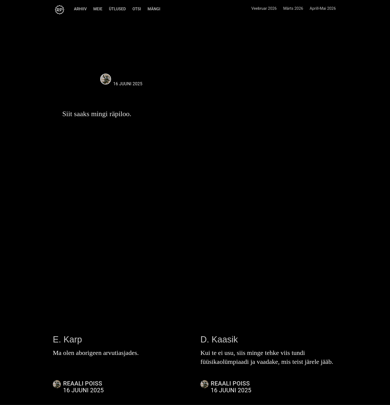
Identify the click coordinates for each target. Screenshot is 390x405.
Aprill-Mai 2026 (323, 8)
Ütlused (116, 9)
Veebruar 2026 (264, 8)
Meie (97, 9)
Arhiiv (79, 9)
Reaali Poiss (129, 77)
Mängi (153, 9)
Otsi (136, 9)
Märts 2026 (293, 8)
